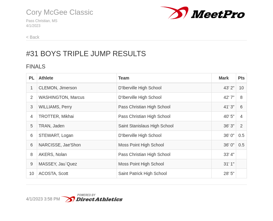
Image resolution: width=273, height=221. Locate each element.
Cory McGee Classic (59, 12)
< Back (32, 37)
